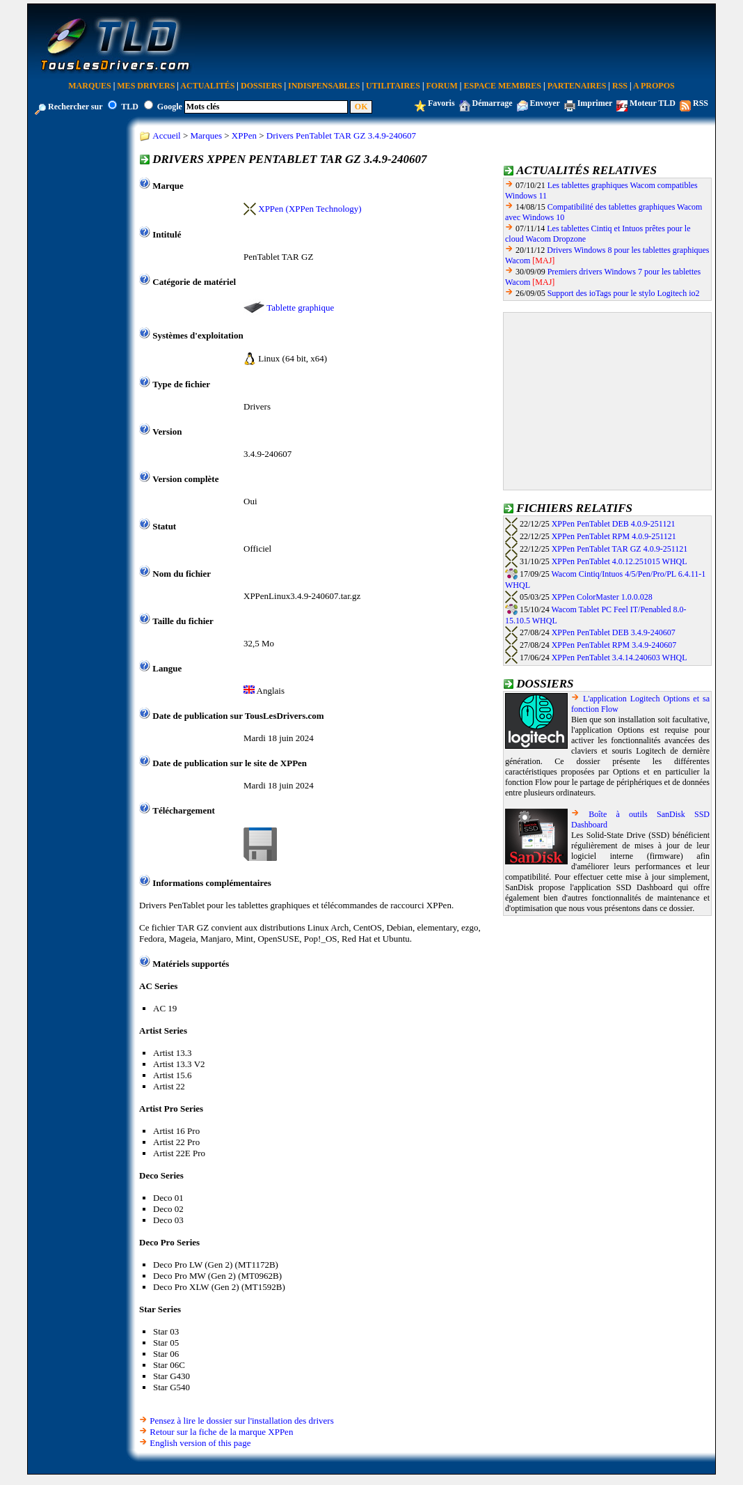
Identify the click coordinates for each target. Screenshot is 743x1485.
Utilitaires (393, 86)
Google (169, 106)
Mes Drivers (146, 86)
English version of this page (200, 1443)
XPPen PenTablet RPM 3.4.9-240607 (614, 645)
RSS (620, 86)
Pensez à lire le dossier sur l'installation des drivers (241, 1420)
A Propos (654, 86)
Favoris (441, 103)
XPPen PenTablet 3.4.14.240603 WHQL (619, 657)
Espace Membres (502, 86)
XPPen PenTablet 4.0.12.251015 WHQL (619, 561)
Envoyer (545, 103)
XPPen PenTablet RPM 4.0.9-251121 (614, 536)
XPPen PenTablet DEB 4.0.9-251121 (614, 524)
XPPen (244, 135)
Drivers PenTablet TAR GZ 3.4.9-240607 (341, 135)
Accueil (166, 135)
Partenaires (577, 86)
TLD (129, 106)
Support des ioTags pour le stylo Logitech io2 (624, 293)
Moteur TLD (653, 103)
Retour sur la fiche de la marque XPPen (221, 1431)
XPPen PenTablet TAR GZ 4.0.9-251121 (620, 549)
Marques (89, 86)
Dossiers (261, 86)
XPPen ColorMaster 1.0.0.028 (602, 597)
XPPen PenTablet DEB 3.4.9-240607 (614, 632)
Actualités (207, 86)
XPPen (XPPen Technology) (309, 208)
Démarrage (492, 103)
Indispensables (324, 86)
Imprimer (594, 103)
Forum (442, 86)
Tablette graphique (300, 307)
